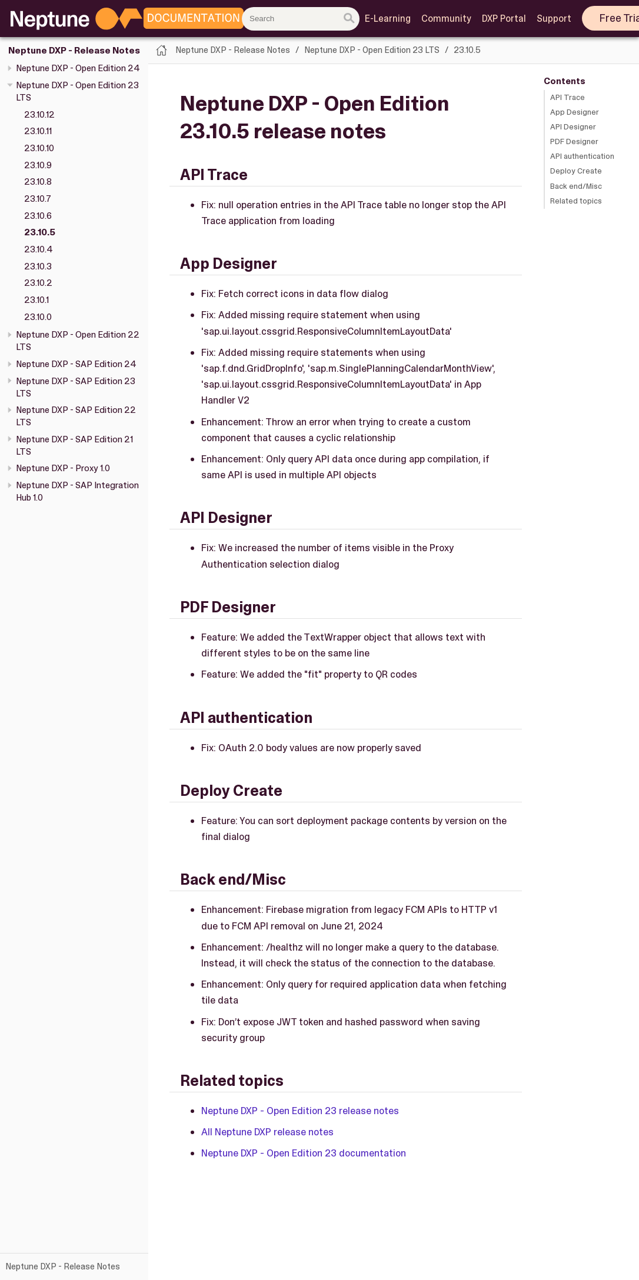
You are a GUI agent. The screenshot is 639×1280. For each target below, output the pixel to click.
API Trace (567, 97)
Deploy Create (576, 171)
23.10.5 (39, 232)
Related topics (576, 201)
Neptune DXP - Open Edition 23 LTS (372, 50)
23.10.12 (39, 115)
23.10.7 (37, 199)
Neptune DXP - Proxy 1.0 (63, 468)
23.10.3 (38, 266)
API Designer (573, 127)
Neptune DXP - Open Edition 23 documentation (303, 1152)
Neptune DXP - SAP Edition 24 (76, 364)
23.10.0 (38, 317)
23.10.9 (38, 165)
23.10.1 (36, 300)
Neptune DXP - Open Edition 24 (78, 68)
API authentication (582, 156)
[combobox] (301, 19)
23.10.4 (38, 249)
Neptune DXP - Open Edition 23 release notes (300, 1110)
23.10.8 (38, 182)
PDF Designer (574, 141)
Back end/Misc (576, 186)
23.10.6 (38, 216)
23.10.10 (39, 148)
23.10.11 (38, 131)
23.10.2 (38, 283)
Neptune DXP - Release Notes (74, 50)
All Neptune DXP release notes (267, 1131)
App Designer (574, 112)
